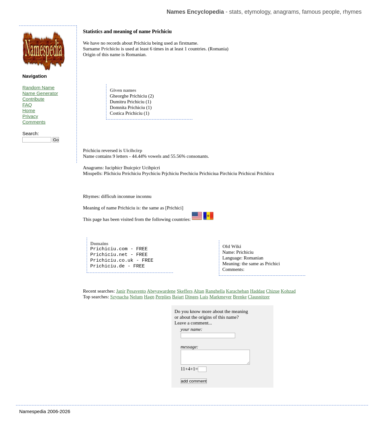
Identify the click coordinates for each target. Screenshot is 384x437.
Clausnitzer (259, 296)
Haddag (257, 291)
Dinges (192, 296)
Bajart (178, 296)
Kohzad (288, 291)
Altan (198, 291)
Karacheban (237, 291)
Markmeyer (220, 296)
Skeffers (185, 291)
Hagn (149, 296)
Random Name (38, 87)
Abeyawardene (161, 291)
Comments (34, 122)
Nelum (136, 296)
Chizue (273, 291)
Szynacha (119, 296)
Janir (120, 291)
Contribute (33, 99)
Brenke (240, 296)
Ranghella (215, 291)
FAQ (27, 104)
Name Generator (40, 93)
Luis (204, 296)
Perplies (163, 296)
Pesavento (136, 291)
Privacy (30, 116)
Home (28, 110)
